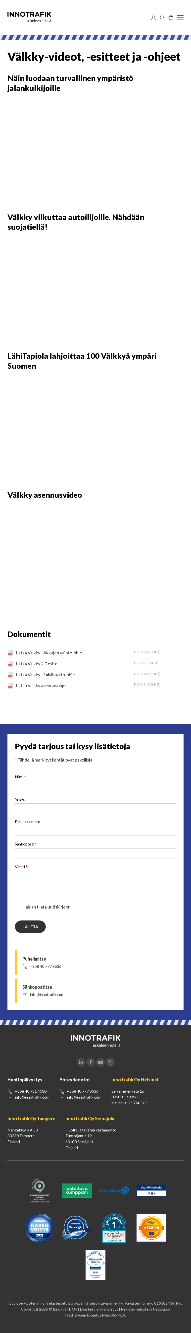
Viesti (21, 866)
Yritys (20, 799)
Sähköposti (26, 844)
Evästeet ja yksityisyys (99, 1309)
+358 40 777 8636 (45, 966)
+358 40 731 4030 (31, 1091)
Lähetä (30, 926)
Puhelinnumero (27, 821)
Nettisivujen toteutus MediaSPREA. (95, 1315)
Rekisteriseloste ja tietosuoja (145, 1309)
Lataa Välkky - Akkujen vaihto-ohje (49, 652)
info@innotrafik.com (47, 994)
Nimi (20, 776)
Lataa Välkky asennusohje (41, 685)
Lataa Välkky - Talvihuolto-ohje (45, 674)
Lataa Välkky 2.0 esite (36, 663)
